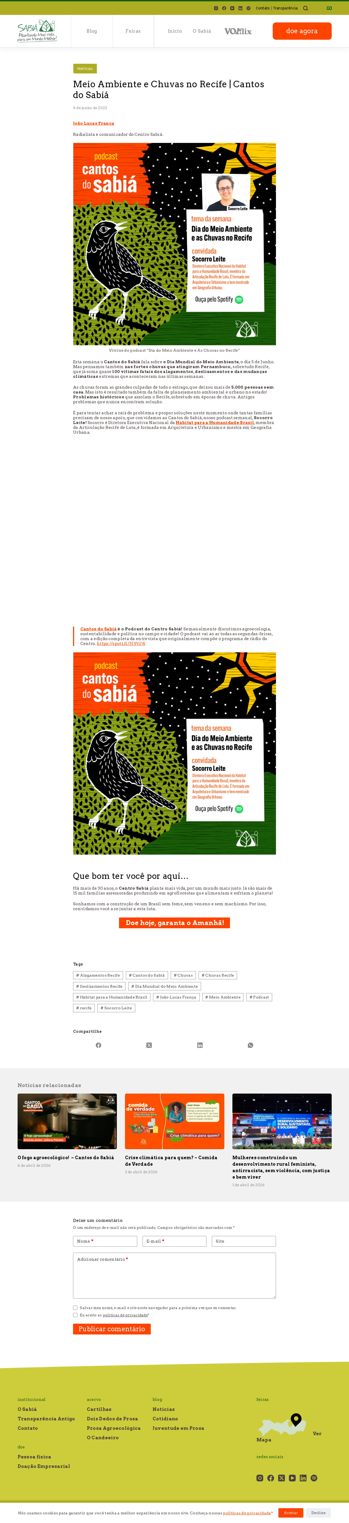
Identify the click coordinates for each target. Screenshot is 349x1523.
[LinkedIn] (240, 8)
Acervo (94, 1399)
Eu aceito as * (114, 1315)
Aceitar (291, 1513)
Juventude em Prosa (178, 1428)
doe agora (302, 31)
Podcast (259, 997)
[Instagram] (216, 8)
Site (220, 1241)
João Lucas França (93, 123)
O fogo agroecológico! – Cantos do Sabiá (66, 1157)
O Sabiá (202, 31)
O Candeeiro (103, 1437)
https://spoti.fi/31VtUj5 (121, 643)
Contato (263, 8)
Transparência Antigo (46, 1418)
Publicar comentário (111, 1329)
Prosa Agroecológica (114, 1428)
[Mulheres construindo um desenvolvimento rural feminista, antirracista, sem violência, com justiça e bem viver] (282, 1121)
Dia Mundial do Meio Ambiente (164, 986)
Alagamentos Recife (98, 975)
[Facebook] (224, 8)
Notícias (85, 68)
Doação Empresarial (44, 1466)
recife (83, 1008)
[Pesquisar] (305, 8)
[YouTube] (232, 8)
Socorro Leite (116, 1008)
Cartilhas (99, 1409)
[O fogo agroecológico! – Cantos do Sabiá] (67, 1121)
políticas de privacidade (247, 1513)
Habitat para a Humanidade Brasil (215, 422)
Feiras (133, 31)
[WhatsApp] (250, 1045)
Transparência (285, 8)
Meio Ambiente (223, 997)
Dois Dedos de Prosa (112, 1418)
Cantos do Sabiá (98, 629)
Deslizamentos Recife (99, 986)
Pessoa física (34, 1457)
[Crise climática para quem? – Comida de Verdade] (174, 1121)
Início (175, 31)
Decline (318, 1513)
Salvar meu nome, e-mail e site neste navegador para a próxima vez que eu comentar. (158, 1308)
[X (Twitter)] (149, 1045)
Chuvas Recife (218, 975)
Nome (85, 1241)
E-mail (155, 1241)
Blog (92, 31)
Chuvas (183, 975)
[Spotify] (248, 8)
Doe (21, 1447)
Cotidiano (165, 1418)
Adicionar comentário (102, 1259)
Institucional (32, 1399)
